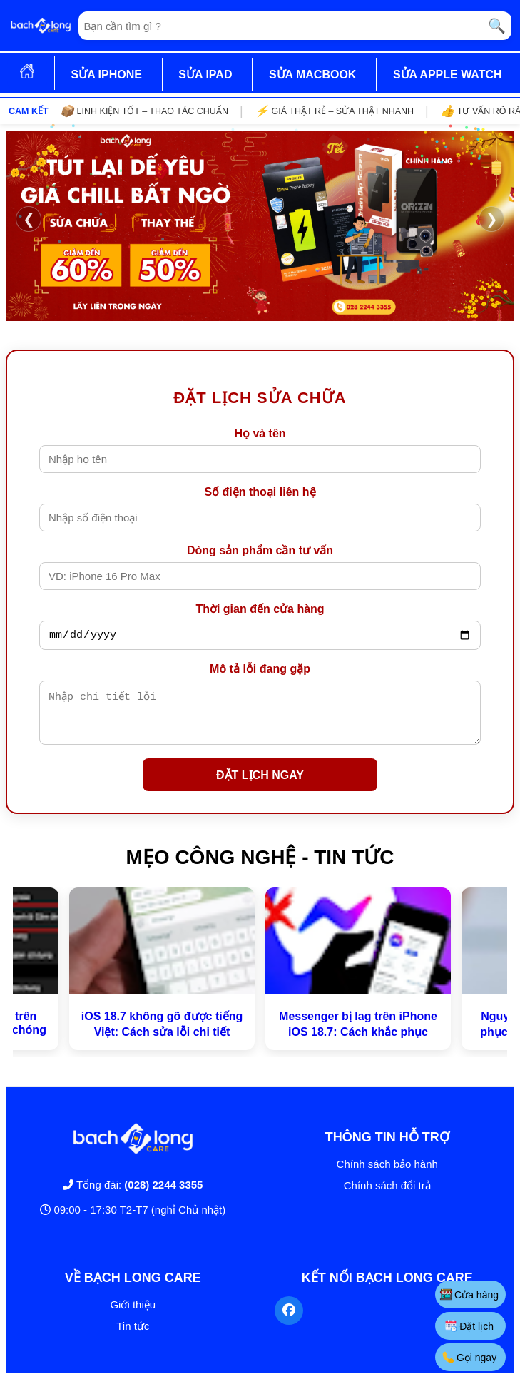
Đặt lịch (469, 1326)
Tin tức (132, 1337)
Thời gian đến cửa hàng (259, 609)
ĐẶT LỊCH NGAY (260, 786)
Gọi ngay (469, 1357)
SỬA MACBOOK (313, 74)
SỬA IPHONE (106, 74)
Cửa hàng (469, 1294)
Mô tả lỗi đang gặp (260, 671)
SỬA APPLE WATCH (447, 74)
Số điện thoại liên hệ (259, 492)
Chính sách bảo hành (387, 1175)
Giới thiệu (133, 1315)
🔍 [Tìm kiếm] (497, 26)
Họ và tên (259, 433)
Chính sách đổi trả (387, 1196)
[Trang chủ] (41, 26)
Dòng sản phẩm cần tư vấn (260, 550)
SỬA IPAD (205, 74)
